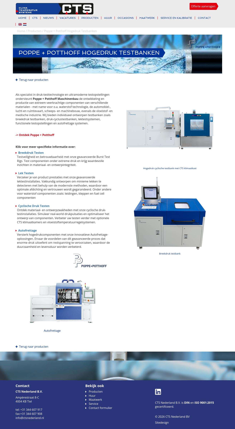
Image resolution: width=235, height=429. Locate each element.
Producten (89, 17)
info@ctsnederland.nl (30, 418)
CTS (35, 17)
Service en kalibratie (176, 17)
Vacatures (68, 17)
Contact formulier (100, 408)
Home (22, 17)
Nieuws (48, 17)
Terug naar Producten (33, 80)
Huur (108, 17)
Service (93, 404)
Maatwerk (147, 17)
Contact (204, 17)
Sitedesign (162, 423)
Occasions (126, 17)
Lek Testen (26, 173)
